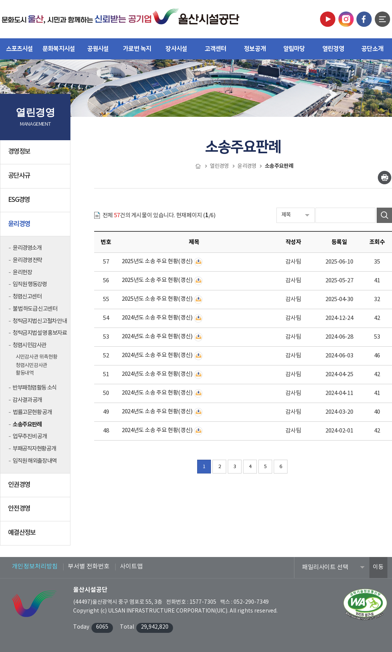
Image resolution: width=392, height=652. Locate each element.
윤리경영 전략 (27, 260)
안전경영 (36, 512)
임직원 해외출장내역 (35, 461)
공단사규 (36, 179)
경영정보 (36, 155)
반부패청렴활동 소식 (35, 388)
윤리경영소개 (27, 248)
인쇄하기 (384, 177)
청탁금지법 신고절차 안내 (40, 321)
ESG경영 (36, 203)
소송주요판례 (27, 424)
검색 (384, 215)
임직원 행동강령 (30, 284)
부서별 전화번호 (88, 566)
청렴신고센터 (27, 296)
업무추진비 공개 (30, 436)
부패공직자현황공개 (34, 449)
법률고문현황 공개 (32, 412)
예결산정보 (36, 536)
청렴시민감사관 (29, 345)
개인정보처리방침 (35, 566)
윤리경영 (36, 227)
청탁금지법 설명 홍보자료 (40, 333)
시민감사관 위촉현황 (36, 357)
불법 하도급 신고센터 (35, 309)
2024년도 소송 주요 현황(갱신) (157, 318)
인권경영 (36, 488)
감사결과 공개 (27, 400)
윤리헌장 (22, 272)
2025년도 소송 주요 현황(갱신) (157, 261)
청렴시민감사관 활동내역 (31, 369)
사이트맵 (131, 566)
